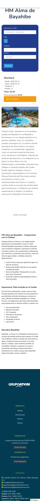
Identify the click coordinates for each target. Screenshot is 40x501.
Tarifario (20, 419)
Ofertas (20, 423)
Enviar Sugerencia (20, 461)
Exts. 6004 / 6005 (14, 494)
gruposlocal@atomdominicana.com (16, 485)
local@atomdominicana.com (14, 482)
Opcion (6, 53)
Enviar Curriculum (20, 447)
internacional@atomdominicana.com (17, 487)
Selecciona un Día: (10, 28)
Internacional (20, 415)
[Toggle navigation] (4, 4)
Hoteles (20, 411)
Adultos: (7, 46)
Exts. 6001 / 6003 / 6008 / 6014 (17, 498)
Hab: (5, 37)
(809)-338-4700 (10, 491)
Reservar (8, 66)
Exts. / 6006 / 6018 (15, 496)
